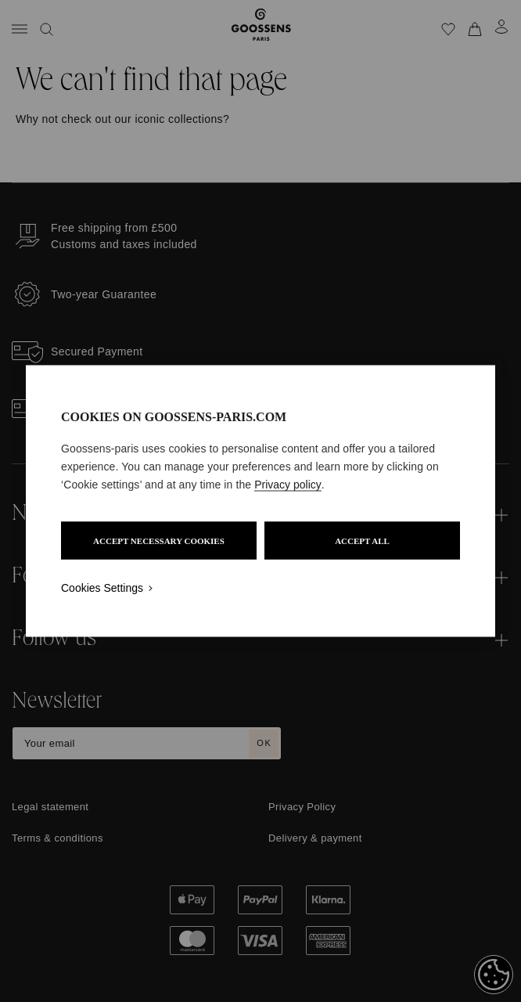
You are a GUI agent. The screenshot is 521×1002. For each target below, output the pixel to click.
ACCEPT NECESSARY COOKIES (159, 541)
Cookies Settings (102, 588)
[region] (260, 501)
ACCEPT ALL (362, 541)
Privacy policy (288, 484)
